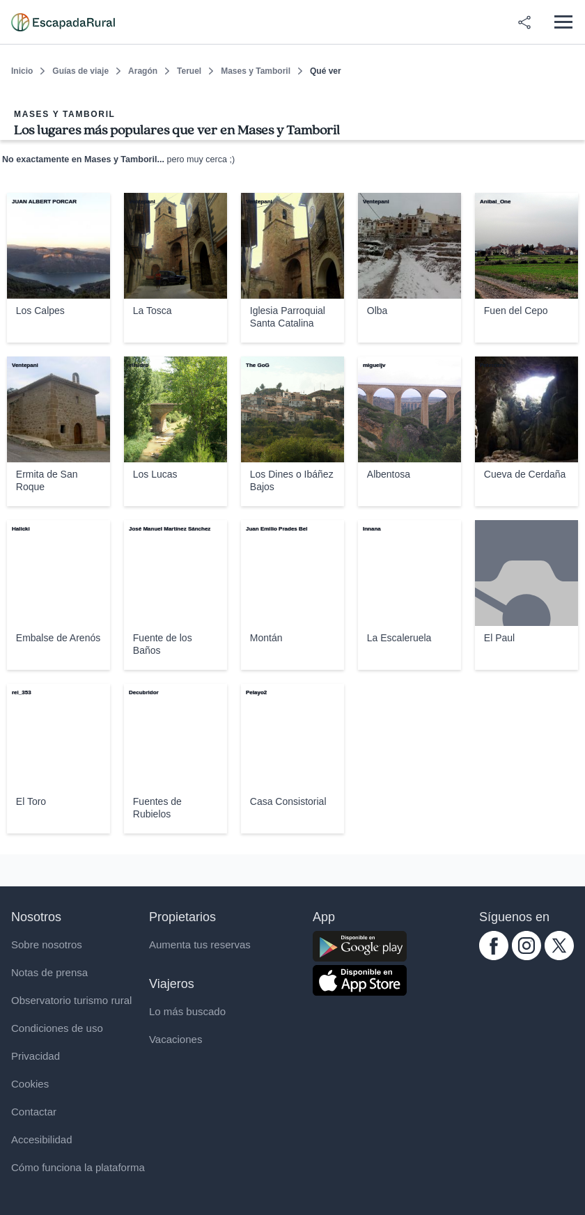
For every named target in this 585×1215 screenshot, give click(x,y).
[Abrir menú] (563, 22)
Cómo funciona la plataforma (78, 1167)
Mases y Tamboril (255, 71)
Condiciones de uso (57, 1028)
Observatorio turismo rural (71, 1000)
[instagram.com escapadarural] (526, 956)
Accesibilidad (41, 1139)
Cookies (30, 1084)
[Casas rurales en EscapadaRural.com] (63, 22)
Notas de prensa (49, 972)
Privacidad (35, 1056)
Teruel (189, 71)
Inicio (22, 71)
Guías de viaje (80, 71)
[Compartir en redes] (524, 22)
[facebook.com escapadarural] (493, 956)
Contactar (33, 1112)
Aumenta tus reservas (200, 944)
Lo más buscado (187, 1011)
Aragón (142, 71)
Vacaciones (175, 1039)
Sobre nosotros (46, 944)
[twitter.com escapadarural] (559, 956)
